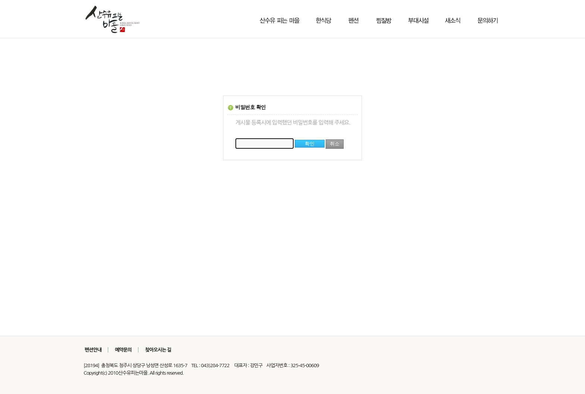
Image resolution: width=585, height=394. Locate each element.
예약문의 (123, 349)
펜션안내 (93, 349)
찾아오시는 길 (158, 349)
